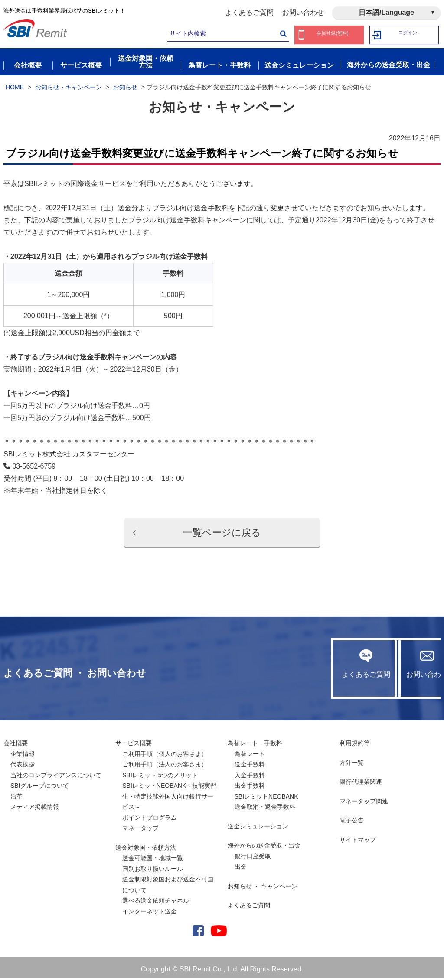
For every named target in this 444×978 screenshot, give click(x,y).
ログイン (408, 35)
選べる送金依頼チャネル (155, 896)
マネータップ (140, 824)
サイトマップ (358, 836)
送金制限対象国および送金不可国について (167, 881)
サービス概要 (133, 739)
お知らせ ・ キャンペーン (263, 882)
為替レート (250, 750)
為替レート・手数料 (255, 739)
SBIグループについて (39, 782)
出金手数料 (250, 782)
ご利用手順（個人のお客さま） (164, 750)
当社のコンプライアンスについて (55, 771)
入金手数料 (250, 771)
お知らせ (125, 83)
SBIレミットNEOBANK (266, 792)
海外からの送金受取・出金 (264, 841)
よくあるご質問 (249, 12)
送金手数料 (250, 760)
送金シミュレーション (258, 822)
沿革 (16, 792)
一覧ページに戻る (222, 529)
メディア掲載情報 (34, 803)
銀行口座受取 (253, 852)
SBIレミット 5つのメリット (160, 771)
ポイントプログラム (149, 814)
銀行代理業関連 (361, 778)
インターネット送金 (149, 907)
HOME (15, 83)
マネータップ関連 (364, 797)
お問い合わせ (303, 12)
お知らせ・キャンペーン (68, 83)
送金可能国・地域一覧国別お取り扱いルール (152, 860)
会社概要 (15, 739)
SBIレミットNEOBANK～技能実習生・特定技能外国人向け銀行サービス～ (169, 793)
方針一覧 (352, 759)
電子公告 (352, 816)
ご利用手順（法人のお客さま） (164, 760)
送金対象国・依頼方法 (145, 844)
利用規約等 (355, 739)
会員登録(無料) (333, 35)
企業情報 (22, 750)
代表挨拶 (22, 760)
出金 (241, 863)
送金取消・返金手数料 (265, 803)
